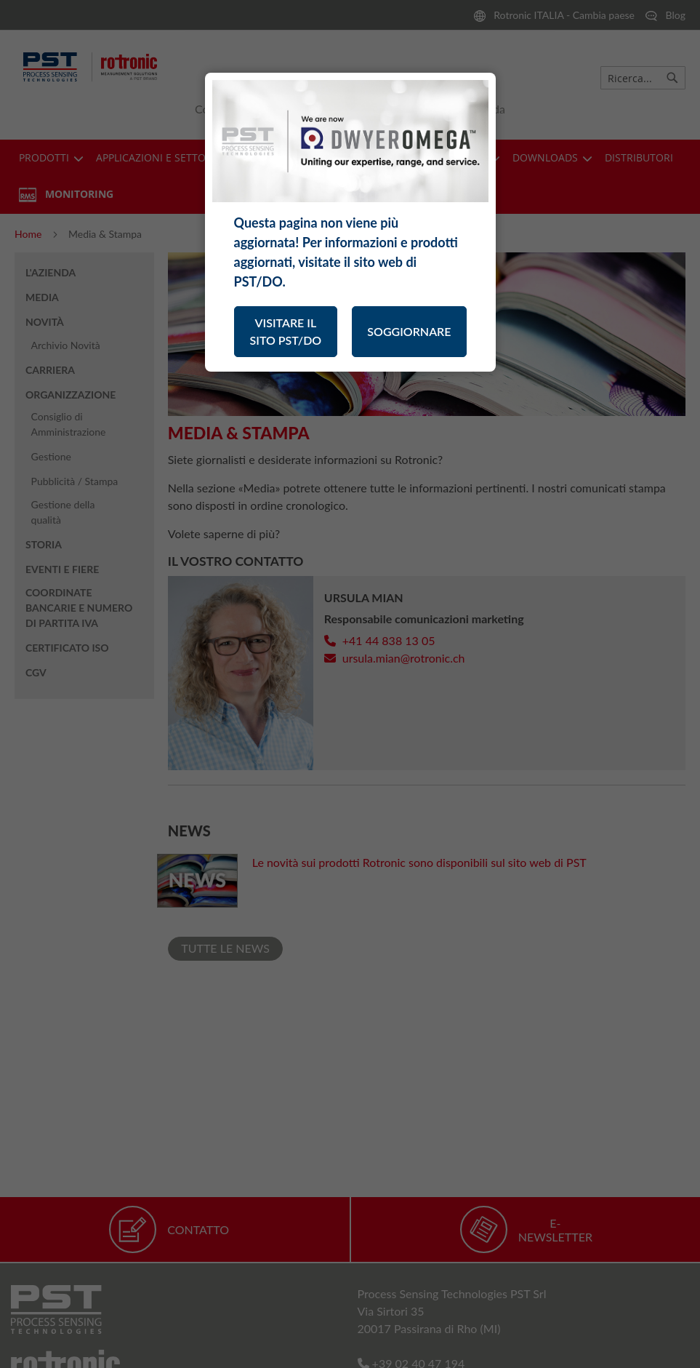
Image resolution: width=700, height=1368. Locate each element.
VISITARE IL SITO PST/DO (286, 331)
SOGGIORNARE (409, 331)
